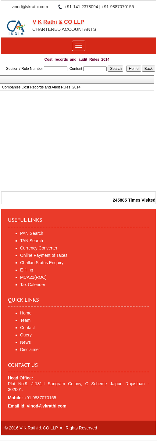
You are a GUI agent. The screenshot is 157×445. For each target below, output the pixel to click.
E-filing (26, 269)
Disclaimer (30, 349)
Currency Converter (38, 248)
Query (26, 334)
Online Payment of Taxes (43, 255)
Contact (27, 327)
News (25, 342)
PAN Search (31, 233)
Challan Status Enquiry (41, 262)
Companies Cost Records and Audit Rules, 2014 (41, 87)
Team (25, 320)
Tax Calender (32, 284)
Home (25, 312)
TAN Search (31, 240)
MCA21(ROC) (33, 277)
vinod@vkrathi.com (30, 6)
